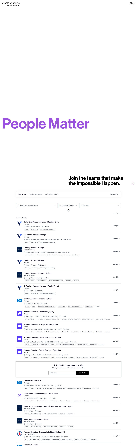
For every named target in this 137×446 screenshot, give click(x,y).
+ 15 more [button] (96, 306)
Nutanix (26, 397)
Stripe (26, 314)
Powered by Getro (116, 213)
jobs (22, 194)
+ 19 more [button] (107, 319)
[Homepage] (11, 3)
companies (35, 194)
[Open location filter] (118, 205)
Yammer (26, 301)
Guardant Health (29, 435)
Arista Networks (29, 250)
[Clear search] (55, 205)
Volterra (26, 224)
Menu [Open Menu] (132, 3)
